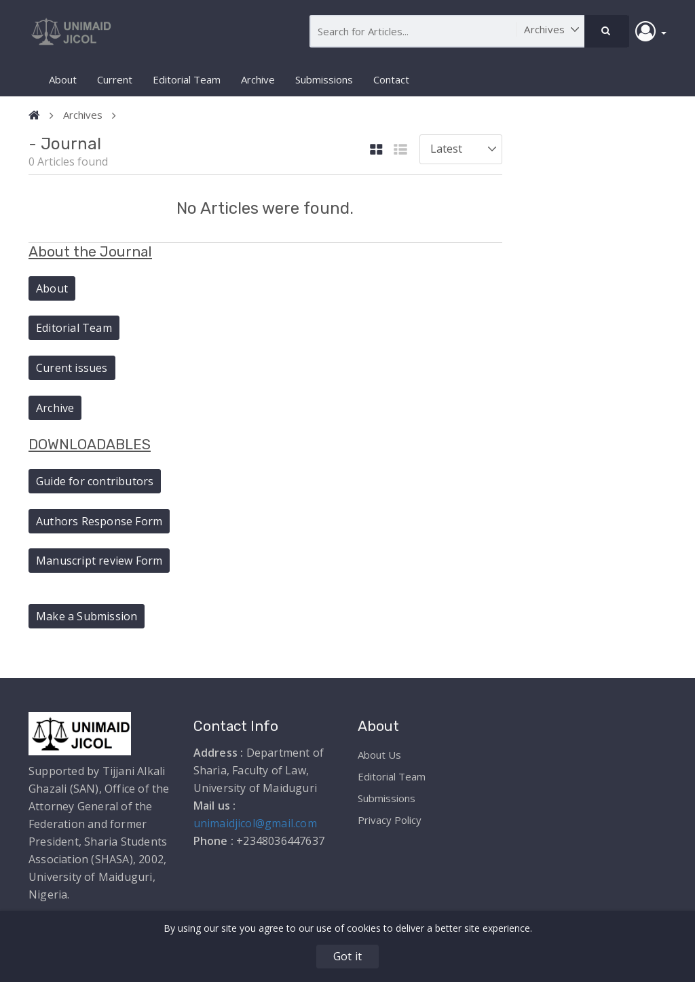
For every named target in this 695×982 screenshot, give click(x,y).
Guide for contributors (94, 481)
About (63, 79)
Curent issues (72, 367)
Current (114, 79)
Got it (347, 956)
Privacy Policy (389, 820)
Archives (82, 114)
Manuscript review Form (99, 560)
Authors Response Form (99, 521)
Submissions (324, 79)
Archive (258, 79)
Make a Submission (86, 616)
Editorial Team (187, 79)
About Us (379, 754)
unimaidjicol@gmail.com (255, 823)
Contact (391, 79)
